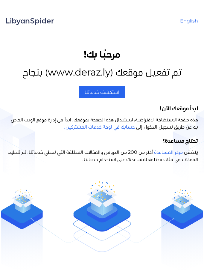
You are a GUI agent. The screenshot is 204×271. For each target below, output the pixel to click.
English (189, 21)
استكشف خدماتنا (102, 92)
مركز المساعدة (168, 152)
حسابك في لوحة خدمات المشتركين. (99, 127)
